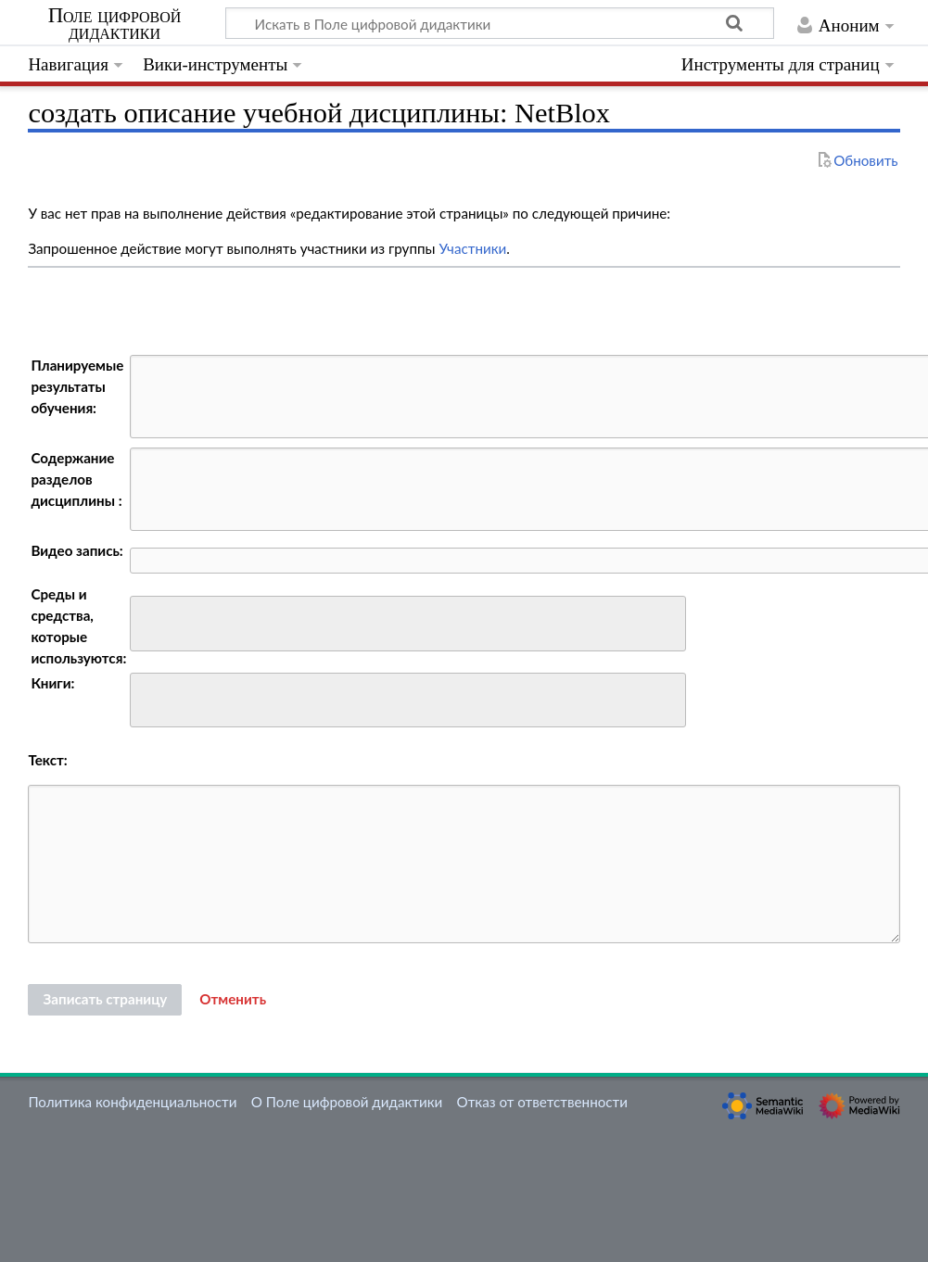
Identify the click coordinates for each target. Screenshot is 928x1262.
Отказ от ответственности (542, 1101)
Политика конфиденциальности (132, 1101)
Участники (472, 248)
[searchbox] (148, 621)
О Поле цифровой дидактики (347, 1101)
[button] (233, 1000)
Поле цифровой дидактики (115, 24)
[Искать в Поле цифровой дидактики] (499, 23)
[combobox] (408, 623)
